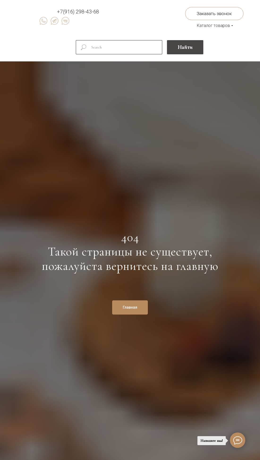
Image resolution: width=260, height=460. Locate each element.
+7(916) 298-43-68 (78, 12)
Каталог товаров (213, 25)
